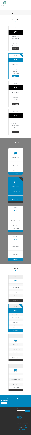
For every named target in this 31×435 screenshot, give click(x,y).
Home (13, 13)
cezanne (20, 429)
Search (18, 408)
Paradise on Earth (19, 417)
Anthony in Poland (24, 427)
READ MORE (15, 48)
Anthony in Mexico (25, 425)
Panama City (19, 418)
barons (20, 425)
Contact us (4, 403)
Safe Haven (19, 416)
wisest (20, 427)
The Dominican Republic (20, 419)
